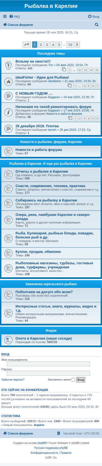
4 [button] (53, 44)
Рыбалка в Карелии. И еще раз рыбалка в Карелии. (51, 164)
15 (96, 70)
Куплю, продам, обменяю (38, 252)
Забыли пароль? (12, 379)
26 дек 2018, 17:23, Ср (75, 129)
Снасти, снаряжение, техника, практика (50, 186)
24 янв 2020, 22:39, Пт (78, 97)
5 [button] (59, 44)
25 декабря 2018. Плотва (37, 126)
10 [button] (70, 44)
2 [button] (41, 44)
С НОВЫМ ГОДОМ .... (34, 93)
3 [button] (47, 44)
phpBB (42, 443)
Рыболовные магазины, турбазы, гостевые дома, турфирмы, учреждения (54, 265)
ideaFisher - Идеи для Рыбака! (42, 77)
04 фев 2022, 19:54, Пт (72, 65)
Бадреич (54, 97)
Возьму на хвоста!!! (33, 61)
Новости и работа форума (64, 113)
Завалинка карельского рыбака (51, 284)
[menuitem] (14, 16)
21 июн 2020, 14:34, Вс (80, 81)
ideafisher (54, 81)
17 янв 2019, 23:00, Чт (78, 110)
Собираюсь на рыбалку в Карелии (46, 200)
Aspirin (39, 425)
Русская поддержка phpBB (51, 447)
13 (85, 70)
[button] (27, 44)
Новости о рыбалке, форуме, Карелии (51, 142)
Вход (5, 354)
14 (90, 70)
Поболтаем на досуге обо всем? (44, 292)
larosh (52, 129)
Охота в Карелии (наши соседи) (44, 338)
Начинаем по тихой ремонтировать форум (53, 107)
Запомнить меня (61, 380)
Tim (50, 65)
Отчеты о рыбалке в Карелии (42, 171)
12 (79, 70)
